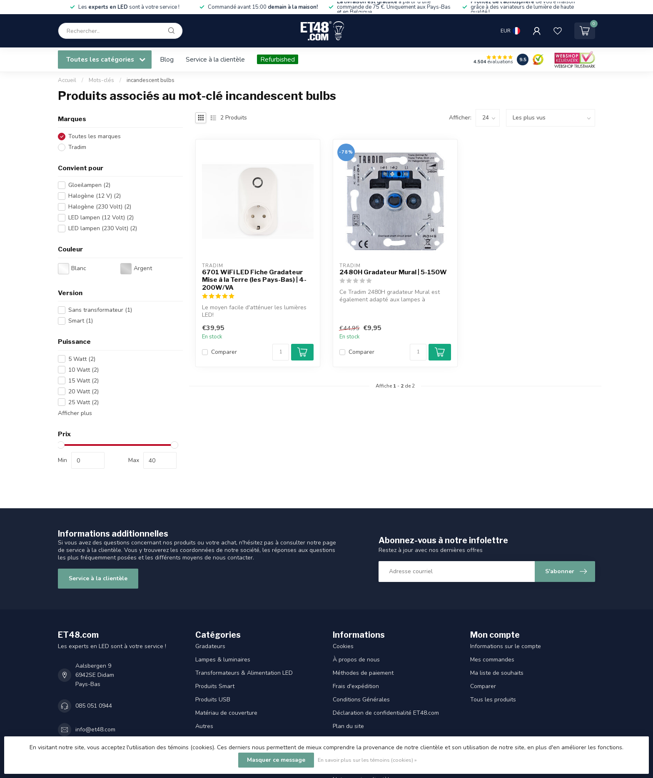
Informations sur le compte (505, 646)
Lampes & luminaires (222, 660)
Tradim (77, 147)
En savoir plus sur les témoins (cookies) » (367, 759)
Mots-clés (101, 80)
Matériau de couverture (226, 713)
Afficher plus (75, 413)
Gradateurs (210, 646)
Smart (80, 321)
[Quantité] (280, 352)
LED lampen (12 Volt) (101, 217)
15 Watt (83, 381)
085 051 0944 (93, 706)
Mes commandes (492, 660)
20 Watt (83, 391)
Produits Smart (214, 686)
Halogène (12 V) (94, 196)
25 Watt (83, 402)
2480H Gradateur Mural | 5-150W (393, 272)
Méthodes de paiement (363, 673)
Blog (167, 59)
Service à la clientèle (215, 59)
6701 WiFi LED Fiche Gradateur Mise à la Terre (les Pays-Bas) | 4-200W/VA (254, 279)
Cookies (343, 646)
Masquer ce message (276, 760)
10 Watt (83, 370)
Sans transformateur (100, 310)
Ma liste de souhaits (496, 673)
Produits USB (212, 699)
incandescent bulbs (150, 80)
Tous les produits (493, 699)
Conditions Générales (361, 699)
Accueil (67, 80)
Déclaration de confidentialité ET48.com (386, 713)
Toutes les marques (94, 136)
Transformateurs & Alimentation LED (244, 673)
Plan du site (348, 726)
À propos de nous (356, 660)
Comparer (224, 352)
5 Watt (81, 359)
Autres (204, 726)
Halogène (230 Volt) (99, 207)
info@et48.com (95, 729)
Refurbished (277, 59)
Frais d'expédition (356, 686)
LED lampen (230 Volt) (102, 228)
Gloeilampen (89, 185)
